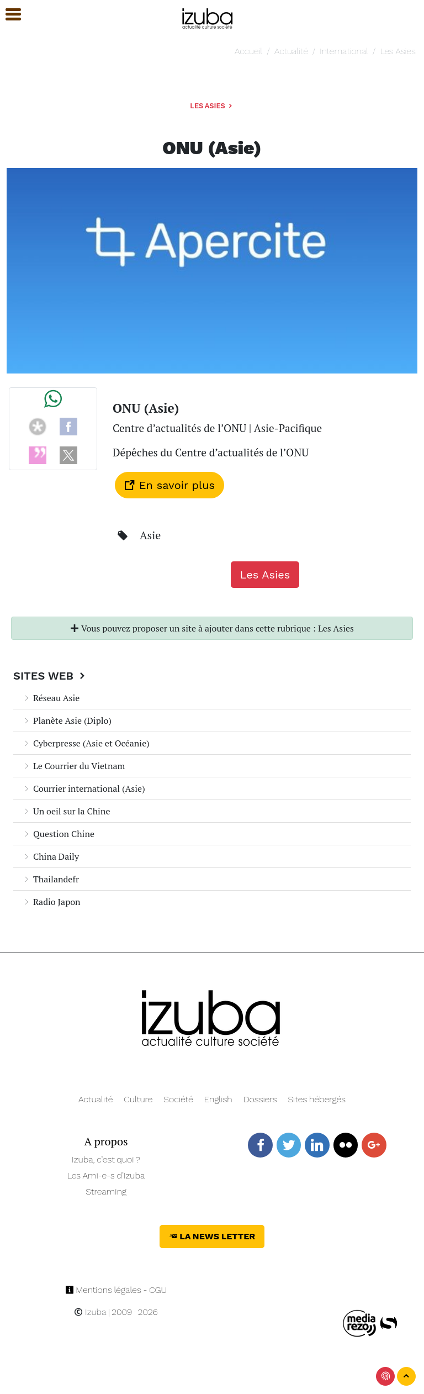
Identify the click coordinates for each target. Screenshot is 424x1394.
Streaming (106, 1191)
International (344, 51)
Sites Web (50, 675)
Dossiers (260, 1099)
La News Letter (212, 1236)
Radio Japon (51, 902)
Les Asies (397, 51)
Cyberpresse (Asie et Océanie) (86, 743)
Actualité (291, 51)
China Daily (50, 856)
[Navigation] (208, 17)
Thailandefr (50, 879)
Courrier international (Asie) (83, 788)
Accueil (248, 51)
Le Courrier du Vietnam (73, 766)
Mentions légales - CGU (116, 1290)
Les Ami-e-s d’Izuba (106, 1175)
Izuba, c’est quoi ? (106, 1159)
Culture (138, 1099)
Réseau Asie (51, 698)
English (218, 1099)
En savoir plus (169, 485)
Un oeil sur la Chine (66, 811)
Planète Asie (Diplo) (67, 720)
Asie (150, 535)
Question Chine (58, 834)
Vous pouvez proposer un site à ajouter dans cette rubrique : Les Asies (212, 628)
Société (178, 1099)
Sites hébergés (317, 1099)
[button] (8, 15)
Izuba (90, 1312)
